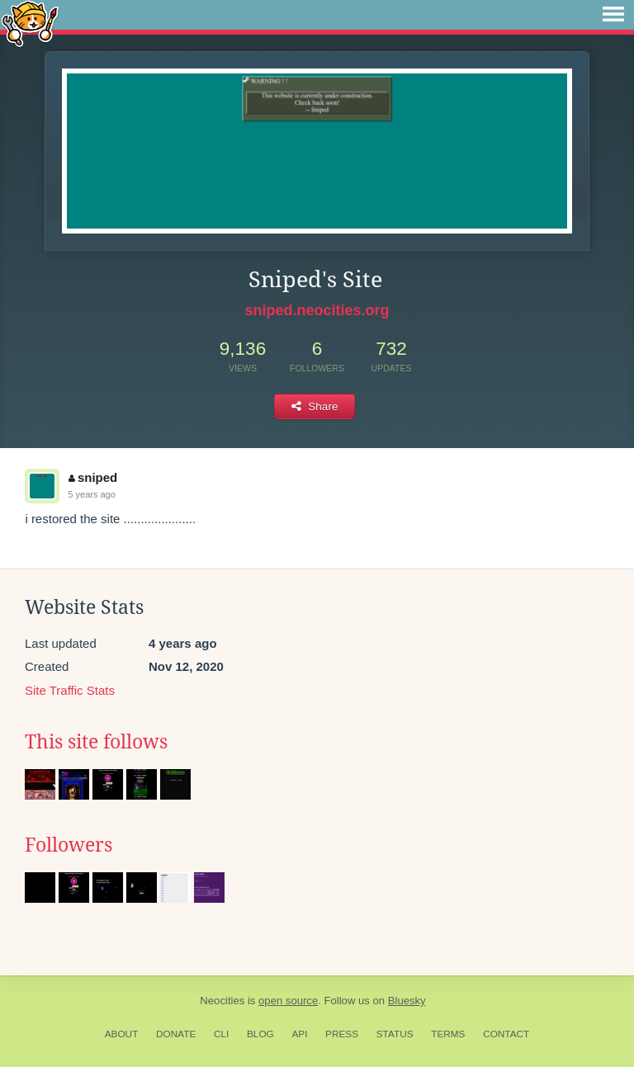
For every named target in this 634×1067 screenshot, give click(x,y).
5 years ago (91, 494)
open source (288, 1000)
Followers (68, 845)
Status (395, 1034)
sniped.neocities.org (316, 310)
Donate (176, 1034)
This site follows (96, 742)
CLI (221, 1034)
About (122, 1034)
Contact (506, 1034)
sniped (93, 477)
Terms (448, 1034)
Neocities (222, 1000)
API (299, 1034)
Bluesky (407, 1000)
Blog (260, 1034)
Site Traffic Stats (70, 690)
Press (341, 1034)
